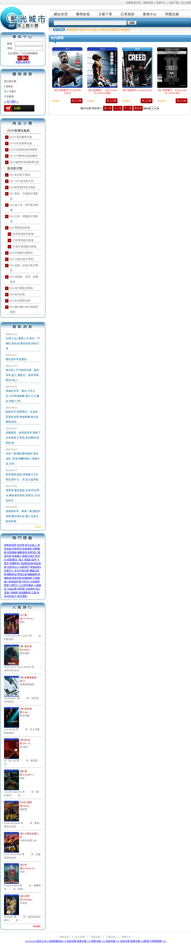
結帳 (17, 108)
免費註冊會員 (23, 62)
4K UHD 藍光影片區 (22, 181)
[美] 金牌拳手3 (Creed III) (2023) (67, 91)
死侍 (37, 556)
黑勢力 (14, 585)
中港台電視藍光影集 (24, 246)
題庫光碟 (82, 941)
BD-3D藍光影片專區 (22, 259)
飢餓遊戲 (27, 578)
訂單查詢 (128, 14)
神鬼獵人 (17, 556)
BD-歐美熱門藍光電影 (23, 187)
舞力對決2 (24, 581)
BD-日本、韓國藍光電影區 (24, 219)
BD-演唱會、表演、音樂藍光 (24, 279)
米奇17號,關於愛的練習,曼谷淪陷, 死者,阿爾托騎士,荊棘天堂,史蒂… (23, 458)
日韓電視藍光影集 (23, 240)
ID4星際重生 (11, 559)
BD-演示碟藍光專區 (21, 288)
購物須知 (148, 2)
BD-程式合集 (17, 294)
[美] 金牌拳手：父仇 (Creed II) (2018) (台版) (102, 91)
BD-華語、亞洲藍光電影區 (24, 196)
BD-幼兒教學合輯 (20, 300)
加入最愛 (186, 2)
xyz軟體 (145, 941)
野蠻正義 (22, 574)
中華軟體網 (156, 941)
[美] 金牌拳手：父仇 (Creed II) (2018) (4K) (172, 91)
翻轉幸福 (12, 574)
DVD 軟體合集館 (18, 130)
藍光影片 (12, 596)
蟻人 (21, 559)
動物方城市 (28, 556)
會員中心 (150, 14)
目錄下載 (173, 2)
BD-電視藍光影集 (20, 227)
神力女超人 (31, 545)
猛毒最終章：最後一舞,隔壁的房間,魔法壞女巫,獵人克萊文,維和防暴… (23, 516)
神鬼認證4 (35, 567)
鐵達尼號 (17, 578)
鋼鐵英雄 (22, 552)
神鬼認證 (13, 581)
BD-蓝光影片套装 (20, 174)
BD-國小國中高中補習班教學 (24, 309)
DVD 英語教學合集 (21, 137)
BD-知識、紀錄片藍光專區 (24, 268)
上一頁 (117, 108)
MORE (38, 527)
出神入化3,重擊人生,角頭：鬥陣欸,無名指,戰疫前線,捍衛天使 (23, 343)
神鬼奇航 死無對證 (110, 29)
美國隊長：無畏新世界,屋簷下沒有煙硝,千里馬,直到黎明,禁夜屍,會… (23, 437)
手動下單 (106, 14)
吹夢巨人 (9, 570)
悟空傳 (20, 545)
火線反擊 (12, 588)
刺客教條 (12, 552)
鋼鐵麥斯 (32, 574)
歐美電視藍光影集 (23, 233)
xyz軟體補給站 (54, 941)
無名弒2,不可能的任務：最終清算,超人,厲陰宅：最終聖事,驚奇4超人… (22, 375)
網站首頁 (61, 14)
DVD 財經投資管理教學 (23, 149)
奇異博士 (32, 552)
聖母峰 (21, 588)
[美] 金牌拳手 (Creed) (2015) (137, 90)
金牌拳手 (25, 567)
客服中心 (161, 2)
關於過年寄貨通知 (16, 359)
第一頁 (107, 108)
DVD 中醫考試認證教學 (23, 155)
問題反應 (172, 14)
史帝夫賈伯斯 (21, 570)
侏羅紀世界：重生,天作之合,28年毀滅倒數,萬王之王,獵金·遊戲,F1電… (22, 396)
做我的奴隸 (27, 563)
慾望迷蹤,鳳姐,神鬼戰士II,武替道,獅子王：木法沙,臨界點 (22, 477)
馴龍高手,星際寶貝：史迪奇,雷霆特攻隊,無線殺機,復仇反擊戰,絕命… (22, 416)
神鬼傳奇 (27, 548)
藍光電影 (22, 596)
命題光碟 (71, 941)
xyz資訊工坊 (39, 941)
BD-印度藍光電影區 (21, 252)
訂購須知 (111, 936)
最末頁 (138, 108)
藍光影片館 (14, 168)
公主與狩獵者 (26, 585)
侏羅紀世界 (30, 559)
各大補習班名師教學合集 (24, 162)
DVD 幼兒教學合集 (21, 143)
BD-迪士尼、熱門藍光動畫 (24, 207)
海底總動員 (25, 592)
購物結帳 (84, 14)
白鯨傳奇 (30, 588)
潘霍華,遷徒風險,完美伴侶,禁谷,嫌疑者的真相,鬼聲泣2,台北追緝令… (23, 495)
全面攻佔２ (13, 567)
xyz (26, 941)
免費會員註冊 (133, 2)
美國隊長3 (14, 563)
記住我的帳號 (30, 53)
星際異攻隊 (10, 545)
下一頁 (128, 108)
